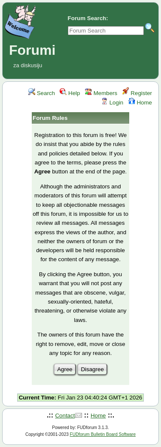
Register (137, 93)
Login (112, 102)
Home (140, 102)
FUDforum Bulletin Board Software (103, 434)
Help (70, 93)
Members (101, 93)
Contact (65, 415)
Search (41, 93)
